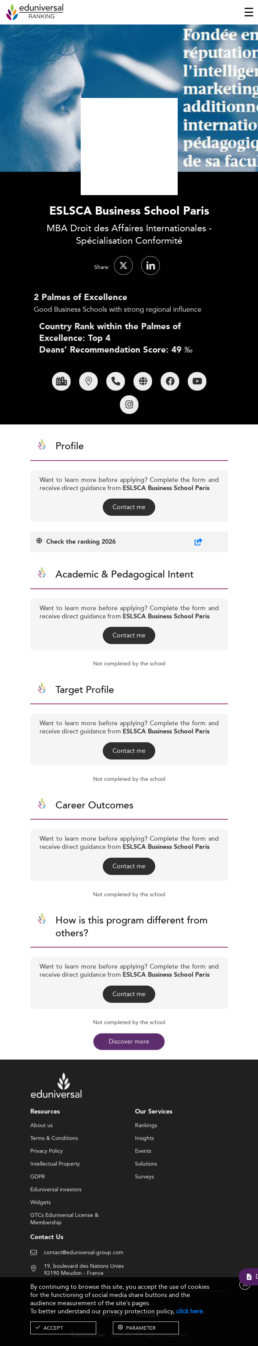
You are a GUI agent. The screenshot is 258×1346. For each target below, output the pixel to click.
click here (189, 1311)
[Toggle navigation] (249, 12)
